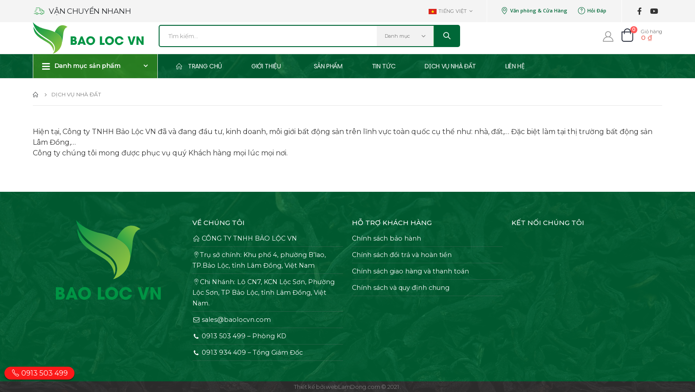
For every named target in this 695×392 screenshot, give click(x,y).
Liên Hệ (515, 66)
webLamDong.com (353, 386)
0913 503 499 (39, 373)
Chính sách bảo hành (386, 238)
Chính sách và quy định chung (400, 288)
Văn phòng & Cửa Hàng (534, 10)
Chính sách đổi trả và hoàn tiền (402, 255)
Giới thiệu (266, 66)
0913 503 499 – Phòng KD (239, 336)
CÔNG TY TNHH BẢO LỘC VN (244, 238)
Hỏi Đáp (592, 10)
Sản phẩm (328, 66)
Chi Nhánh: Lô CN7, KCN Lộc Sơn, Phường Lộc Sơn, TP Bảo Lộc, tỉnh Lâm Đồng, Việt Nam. (263, 292)
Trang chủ (199, 66)
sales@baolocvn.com (231, 320)
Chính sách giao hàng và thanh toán (410, 271)
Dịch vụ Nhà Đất (450, 66)
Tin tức (384, 66)
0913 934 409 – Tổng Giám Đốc (247, 352)
